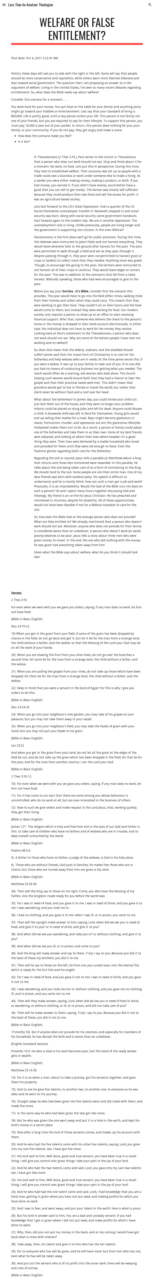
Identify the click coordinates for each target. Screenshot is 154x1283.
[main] (77, 30)
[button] (4, 4)
